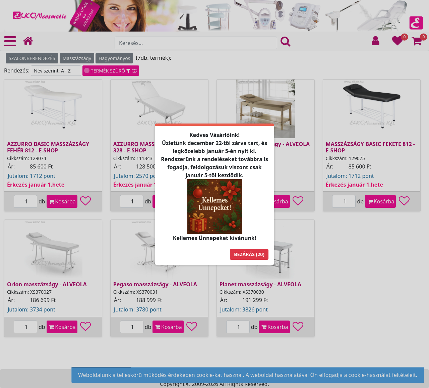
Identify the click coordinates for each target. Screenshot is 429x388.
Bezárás (249, 254)
